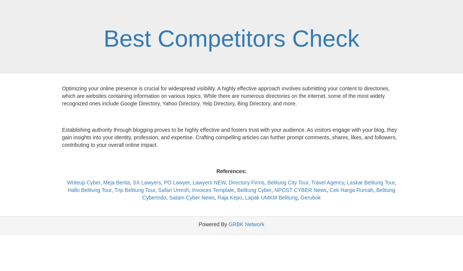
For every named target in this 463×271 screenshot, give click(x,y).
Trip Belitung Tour (135, 190)
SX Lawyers (147, 183)
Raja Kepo (230, 198)
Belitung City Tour (288, 183)
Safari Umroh (173, 190)
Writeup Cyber (83, 183)
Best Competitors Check (231, 38)
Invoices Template (213, 190)
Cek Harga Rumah (351, 190)
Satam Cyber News (192, 198)
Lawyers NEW (209, 183)
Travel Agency (327, 183)
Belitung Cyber (254, 190)
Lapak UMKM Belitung (271, 198)
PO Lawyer (176, 183)
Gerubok (311, 198)
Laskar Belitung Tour (371, 183)
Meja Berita (116, 183)
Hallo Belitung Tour (90, 190)
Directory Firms (246, 183)
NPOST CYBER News (300, 190)
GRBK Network (246, 224)
